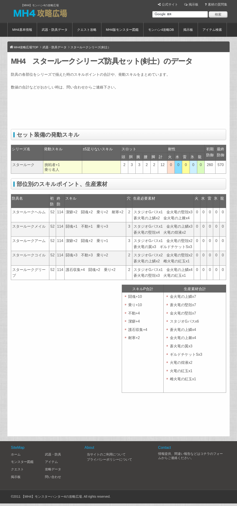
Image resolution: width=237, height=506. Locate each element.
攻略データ (53, 469)
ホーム (16, 454)
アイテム (51, 462)
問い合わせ (53, 477)
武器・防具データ (55, 29)
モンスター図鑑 (22, 462)
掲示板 (193, 4)
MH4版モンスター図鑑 (122, 29)
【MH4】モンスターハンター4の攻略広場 (51, 496)
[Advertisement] (95, 112)
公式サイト (170, 4)
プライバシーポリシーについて (109, 459)
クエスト (17, 469)
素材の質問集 (217, 4)
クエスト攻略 (87, 29)
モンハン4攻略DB (161, 29)
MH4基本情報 (22, 29)
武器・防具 (53, 454)
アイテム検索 (212, 29)
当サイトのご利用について (106, 454)
